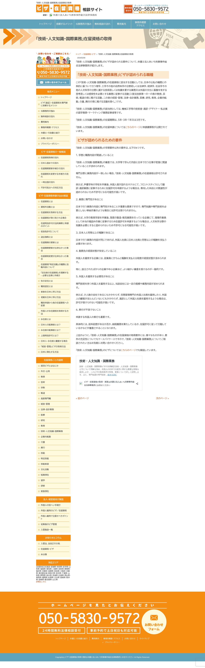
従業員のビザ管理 (49, 524)
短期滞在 (45, 475)
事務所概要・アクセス (50, 127)
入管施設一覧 (47, 530)
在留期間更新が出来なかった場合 (55, 249)
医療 (43, 415)
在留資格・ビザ (89, 54)
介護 (43, 442)
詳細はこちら (41, 582)
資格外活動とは (48, 207)
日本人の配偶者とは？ (51, 325)
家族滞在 (45, 491)
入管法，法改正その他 (50, 543)
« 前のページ (82, 398)
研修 (43, 486)
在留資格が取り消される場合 (53, 218)
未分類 (44, 554)
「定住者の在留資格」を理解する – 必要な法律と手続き (55, 274)
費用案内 (121, 24)
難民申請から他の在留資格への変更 (55, 304)
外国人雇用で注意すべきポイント (54, 517)
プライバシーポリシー (50, 144)
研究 (43, 420)
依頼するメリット (64, 24)
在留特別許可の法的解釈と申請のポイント (55, 224)
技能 (43, 453)
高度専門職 (46, 398)
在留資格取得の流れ (50, 157)
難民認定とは (47, 286)
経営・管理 (45, 404)
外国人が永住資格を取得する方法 (55, 312)
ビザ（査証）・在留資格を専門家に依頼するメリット (54, 104)
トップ (78, 54)
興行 (43, 447)
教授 (43, 377)
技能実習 (45, 464)
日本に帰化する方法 (50, 352)
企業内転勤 (46, 437)
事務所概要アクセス (140, 24)
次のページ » (162, 398)
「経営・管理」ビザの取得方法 (53, 346)
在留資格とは (47, 201)
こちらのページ (132, 127)
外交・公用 (45, 371)
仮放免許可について (50, 231)
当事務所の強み (83, 24)
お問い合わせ (159, 24)
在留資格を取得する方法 (52, 212)
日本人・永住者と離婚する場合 (54, 341)
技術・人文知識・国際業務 (52, 431)
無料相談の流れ (102, 24)
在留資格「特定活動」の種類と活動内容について (55, 265)
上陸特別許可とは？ (50, 335)
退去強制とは (47, 237)
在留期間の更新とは (50, 242)
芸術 (43, 382)
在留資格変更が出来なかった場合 (55, 257)
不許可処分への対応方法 (52, 188)
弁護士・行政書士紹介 (50, 133)
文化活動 (45, 469)
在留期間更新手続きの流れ (53, 168)
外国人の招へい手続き (51, 505)
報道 (43, 393)
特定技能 (45, 458)
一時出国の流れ (48, 182)
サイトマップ (144, 639)
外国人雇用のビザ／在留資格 (54, 510)
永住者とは (46, 319)
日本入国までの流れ (50, 163)
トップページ (45, 24)
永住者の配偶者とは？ (51, 330)
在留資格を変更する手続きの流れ (55, 175)
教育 (43, 426)
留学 (43, 480)
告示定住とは (47, 281)
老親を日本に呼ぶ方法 (51, 297)
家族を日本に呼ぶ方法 (51, 292)
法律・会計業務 (47, 409)
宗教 (43, 387)
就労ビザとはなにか (50, 366)
